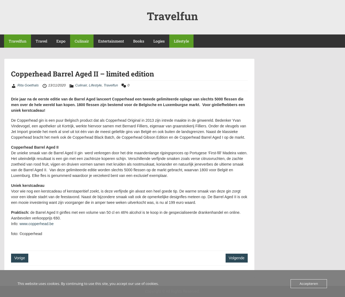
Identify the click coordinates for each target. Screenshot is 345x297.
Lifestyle (181, 41)
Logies (159, 41)
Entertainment (111, 41)
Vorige (19, 258)
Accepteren (308, 283)
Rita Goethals (28, 85)
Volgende (236, 258)
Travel (41, 41)
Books (138, 41)
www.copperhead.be (36, 224)
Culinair (82, 41)
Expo (60, 41)
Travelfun (172, 16)
